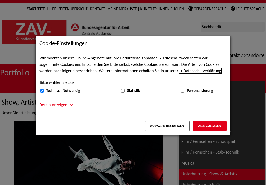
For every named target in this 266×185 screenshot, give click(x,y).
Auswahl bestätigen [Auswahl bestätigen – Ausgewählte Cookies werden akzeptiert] (167, 126)
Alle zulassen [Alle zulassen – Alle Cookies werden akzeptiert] (209, 126)
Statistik (133, 90)
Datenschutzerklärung (202, 70)
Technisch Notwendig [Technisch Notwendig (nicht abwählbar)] (63, 90)
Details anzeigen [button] (53, 104)
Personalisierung (200, 90)
